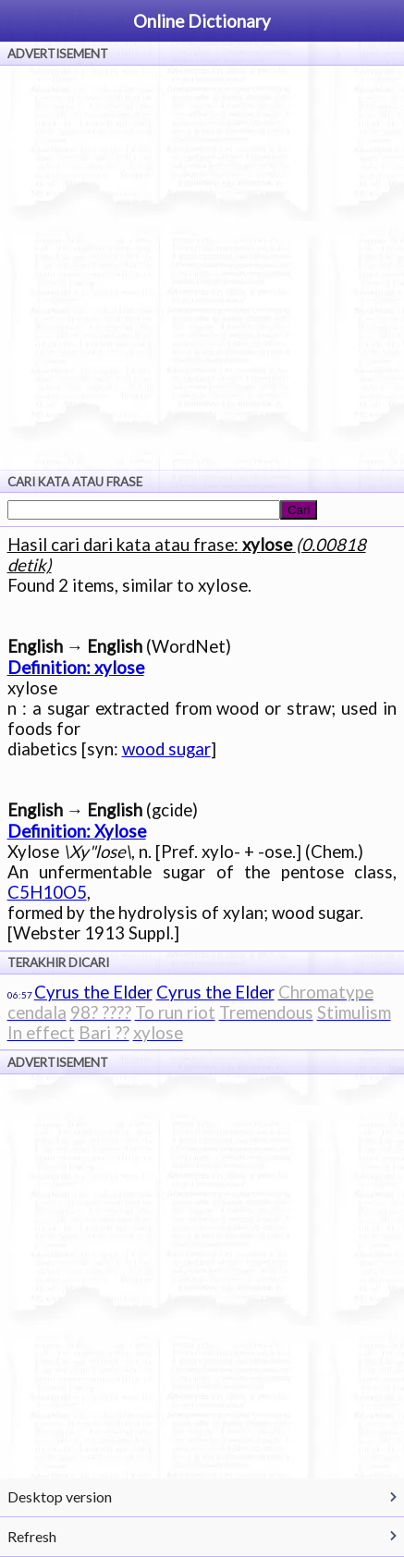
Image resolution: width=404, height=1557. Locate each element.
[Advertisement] (202, 268)
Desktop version (59, 1496)
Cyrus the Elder (93, 992)
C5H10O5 (47, 892)
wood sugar (166, 749)
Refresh (31, 1536)
